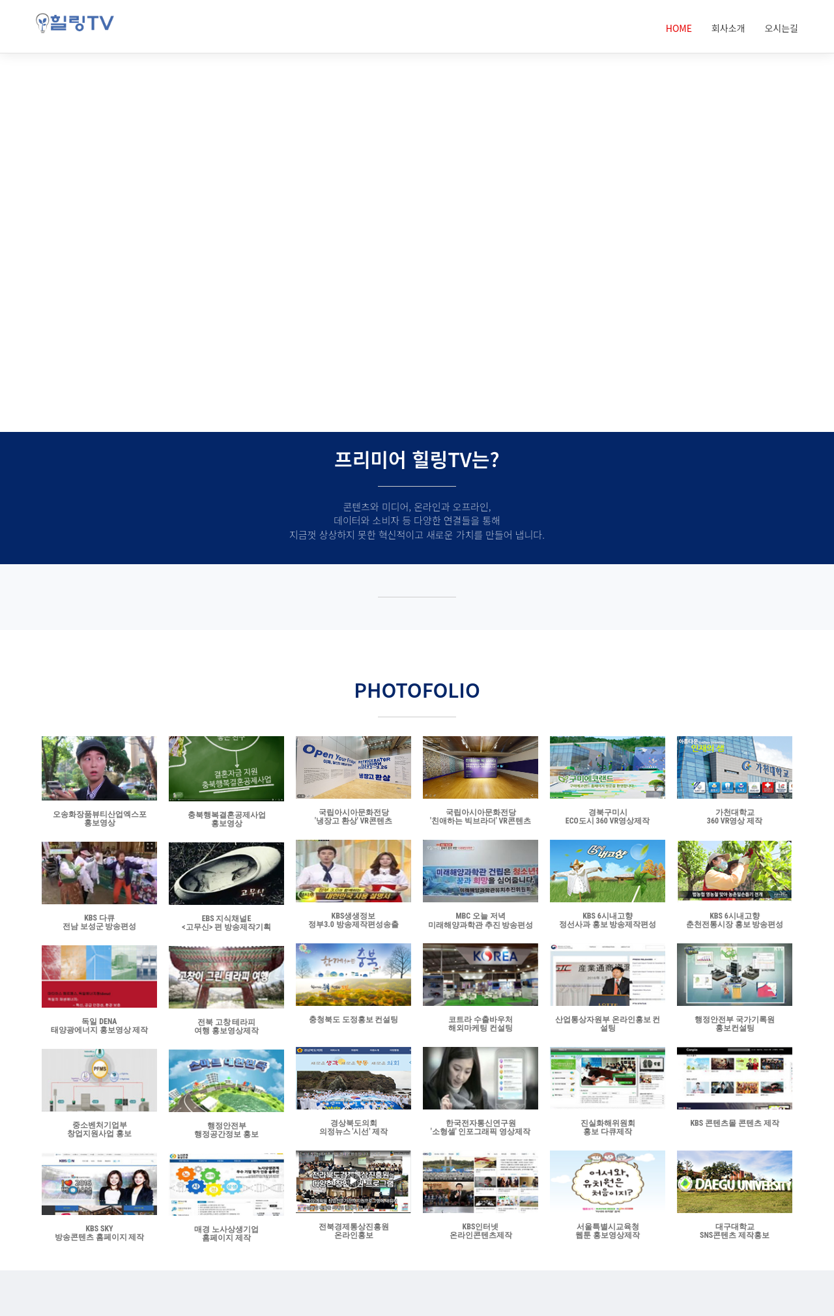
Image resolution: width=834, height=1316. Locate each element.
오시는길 (781, 28)
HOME (679, 28)
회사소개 (728, 28)
